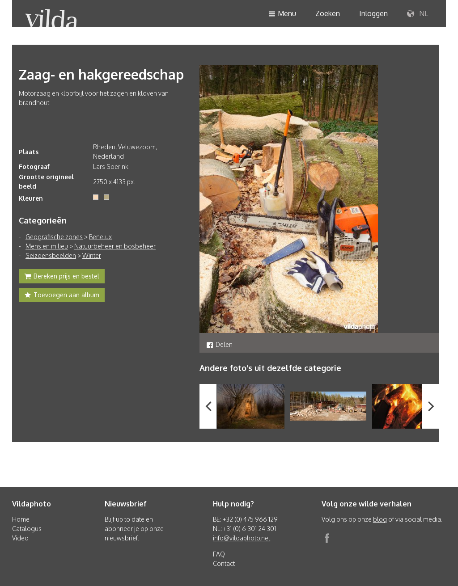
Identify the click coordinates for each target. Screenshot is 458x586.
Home (21, 519)
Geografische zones (54, 236)
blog (380, 519)
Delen (219, 344)
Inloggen (373, 13)
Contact (224, 563)
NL (417, 14)
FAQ (219, 554)
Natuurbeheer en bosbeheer (115, 246)
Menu (282, 14)
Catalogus (27, 528)
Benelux (100, 236)
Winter (91, 255)
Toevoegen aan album (61, 296)
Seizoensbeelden (50, 255)
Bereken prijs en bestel (61, 277)
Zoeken (327, 13)
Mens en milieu (46, 246)
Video (20, 538)
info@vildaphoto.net (241, 538)
